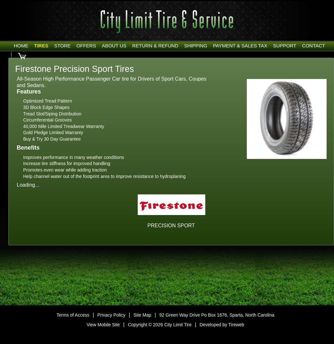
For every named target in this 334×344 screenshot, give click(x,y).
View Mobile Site (103, 324)
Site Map (142, 315)
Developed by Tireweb (221, 324)
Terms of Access (73, 315)
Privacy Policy (111, 315)
